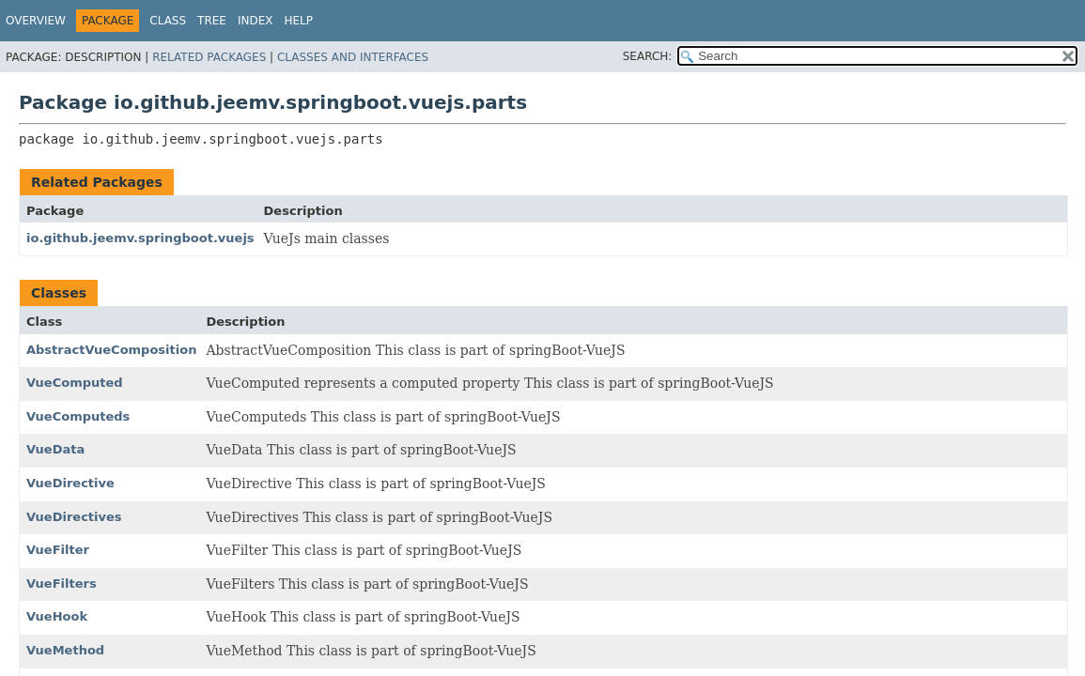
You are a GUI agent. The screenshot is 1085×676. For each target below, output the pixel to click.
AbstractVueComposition (111, 350)
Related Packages (209, 57)
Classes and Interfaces (352, 57)
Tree (211, 20)
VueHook (56, 616)
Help (299, 20)
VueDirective (70, 483)
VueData (55, 449)
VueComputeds (78, 416)
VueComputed (74, 383)
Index (255, 20)
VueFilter (57, 550)
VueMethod (65, 650)
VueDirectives (74, 517)
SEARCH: (648, 56)
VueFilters (61, 583)
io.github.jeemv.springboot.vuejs (140, 238)
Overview (36, 20)
